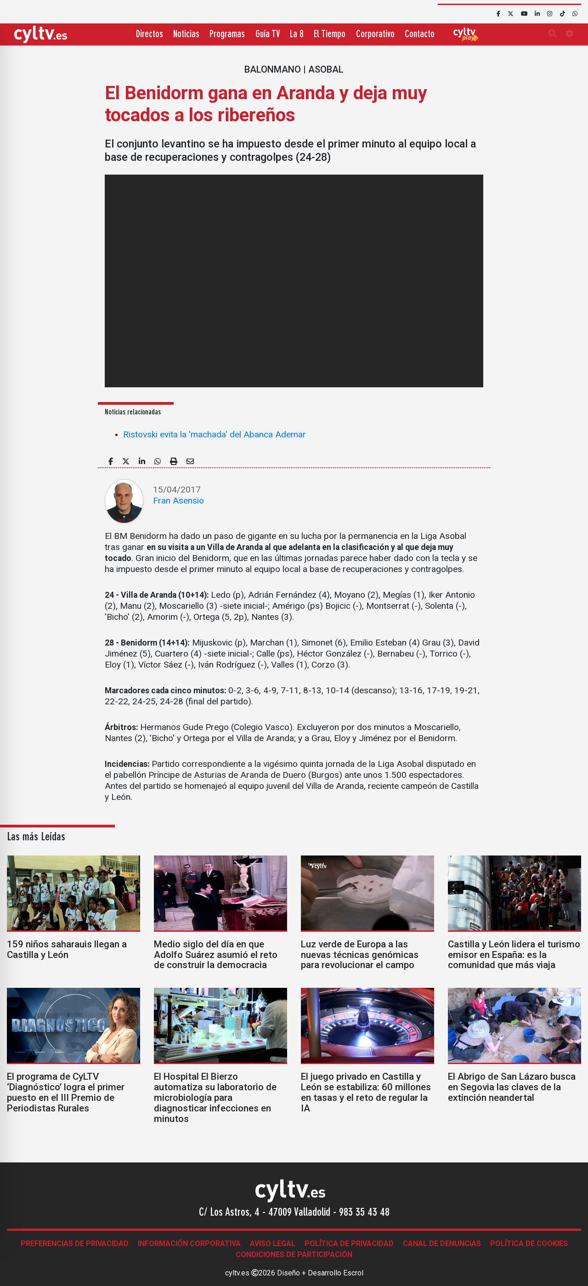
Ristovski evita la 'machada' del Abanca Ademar (214, 434)
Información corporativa (189, 1243)
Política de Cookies (529, 1243)
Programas (227, 35)
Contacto (420, 35)
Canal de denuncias (442, 1243)
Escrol (353, 1273)
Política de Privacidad (349, 1243)
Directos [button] (149, 35)
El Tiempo (329, 35)
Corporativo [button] (375, 35)
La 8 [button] (297, 35)
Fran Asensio (178, 500)
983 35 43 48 (364, 1212)
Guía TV (267, 35)
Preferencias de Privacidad (75, 1243)
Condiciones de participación (294, 1254)
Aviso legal (272, 1243)
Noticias (186, 35)
